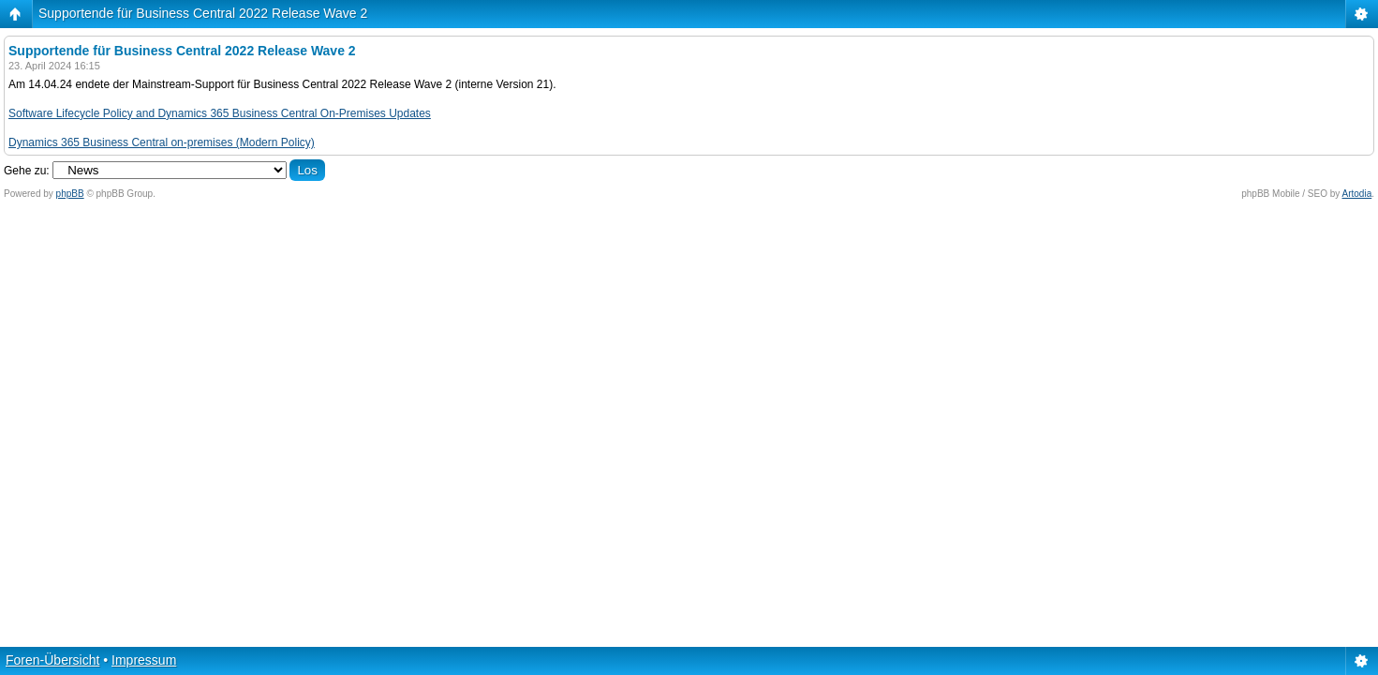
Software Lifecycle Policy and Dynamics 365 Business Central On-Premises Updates (219, 113)
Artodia (1357, 193)
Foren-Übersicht (52, 660)
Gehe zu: (27, 170)
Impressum (143, 660)
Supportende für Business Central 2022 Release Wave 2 (202, 13)
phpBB (70, 193)
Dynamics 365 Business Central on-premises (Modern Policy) (161, 142)
